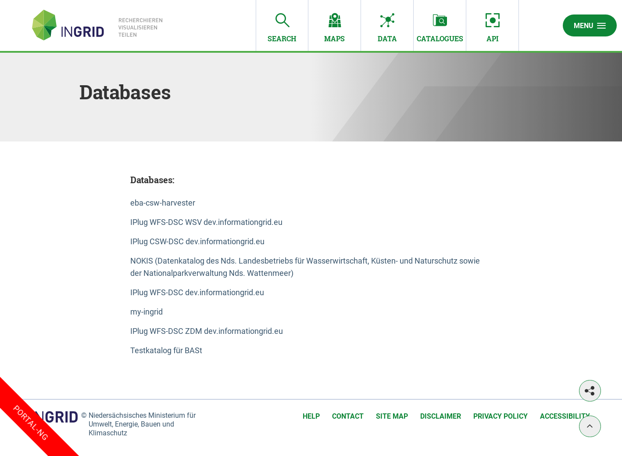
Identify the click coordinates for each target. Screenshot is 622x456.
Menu (590, 25)
